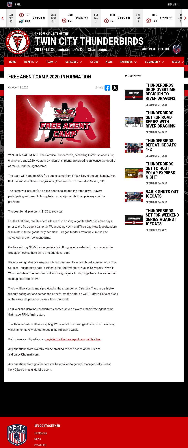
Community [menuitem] (155, 62)
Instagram (40, 444)
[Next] (185, 18)
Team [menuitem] (52, 62)
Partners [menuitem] (129, 62)
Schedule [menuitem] (74, 62)
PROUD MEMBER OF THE (160, 49)
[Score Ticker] (94, 18)
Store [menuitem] (95, 61)
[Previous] (3, 18)
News (37, 438)
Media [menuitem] (178, 62)
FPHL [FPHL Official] (14, 4)
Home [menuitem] (12, 61)
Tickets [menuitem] (31, 62)
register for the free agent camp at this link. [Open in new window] (73, 339)
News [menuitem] (109, 61)
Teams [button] (174, 4)
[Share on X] (115, 88)
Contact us (40, 433)
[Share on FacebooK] (107, 88)
